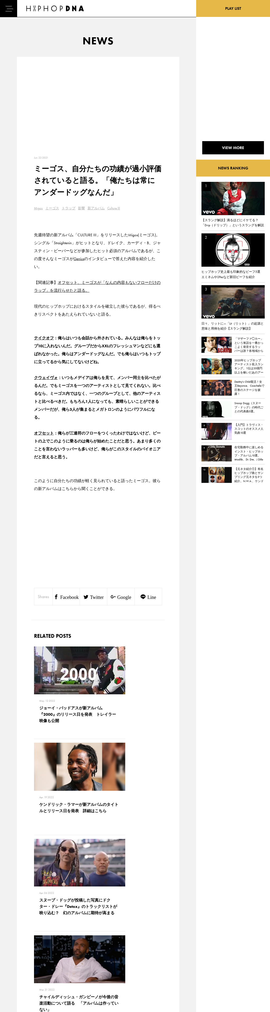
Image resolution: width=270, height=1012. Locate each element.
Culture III (113, 208)
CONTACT (45, 942)
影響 (81, 208)
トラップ (68, 208)
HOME (18, 942)
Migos (38, 208)
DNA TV (19, 952)
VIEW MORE (98, 869)
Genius (79, 258)
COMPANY (46, 961)
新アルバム (96, 208)
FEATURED (21, 970)
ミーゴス (52, 208)
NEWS (18, 961)
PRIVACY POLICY (50, 952)
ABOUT (19, 979)
